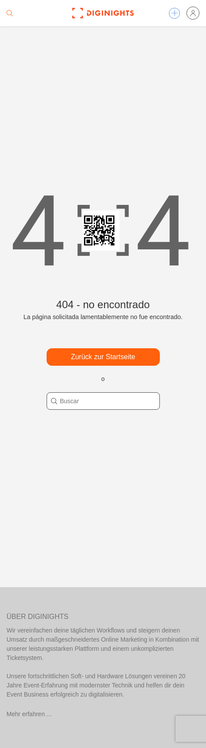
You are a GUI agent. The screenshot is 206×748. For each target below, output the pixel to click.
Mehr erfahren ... (29, 714)
